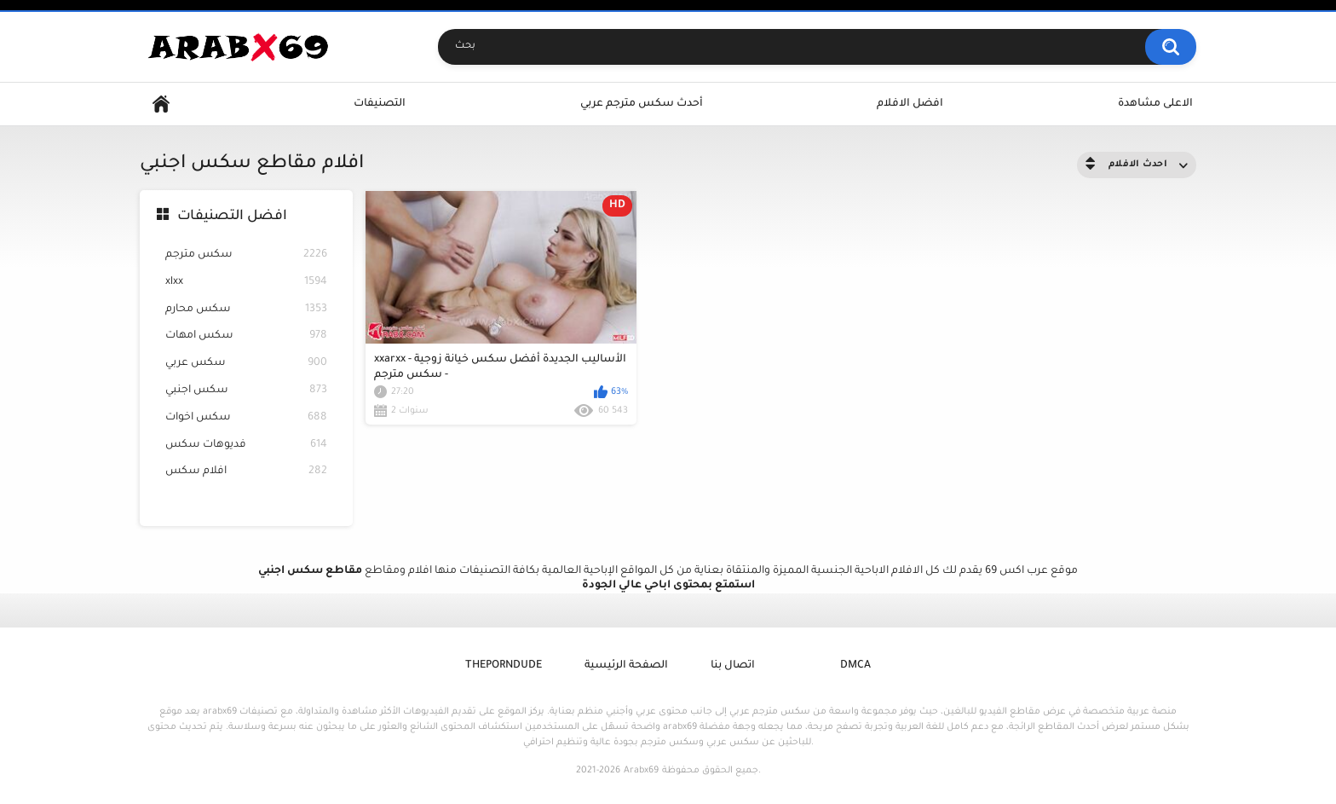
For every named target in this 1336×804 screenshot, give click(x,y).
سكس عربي (246, 363)
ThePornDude (503, 666)
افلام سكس (246, 472)
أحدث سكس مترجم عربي (641, 104)
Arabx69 (641, 771)
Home (161, 104)
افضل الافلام (910, 104)
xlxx (246, 282)
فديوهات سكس (246, 445)
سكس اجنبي (246, 391)
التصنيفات (380, 104)
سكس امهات (246, 336)
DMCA (855, 666)
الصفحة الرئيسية (626, 666)
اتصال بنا (733, 666)
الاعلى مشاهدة (1155, 104)
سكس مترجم (246, 255)
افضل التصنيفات (232, 216)
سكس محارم (246, 310)
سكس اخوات (246, 418)
